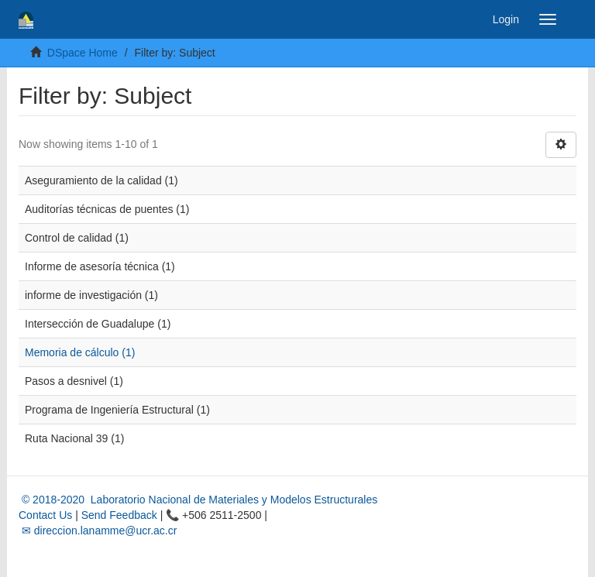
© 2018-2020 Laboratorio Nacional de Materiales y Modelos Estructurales (198, 499)
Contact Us (45, 515)
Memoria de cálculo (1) (80, 352)
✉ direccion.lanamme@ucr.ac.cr (98, 530)
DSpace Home (82, 52)
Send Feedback (119, 515)
